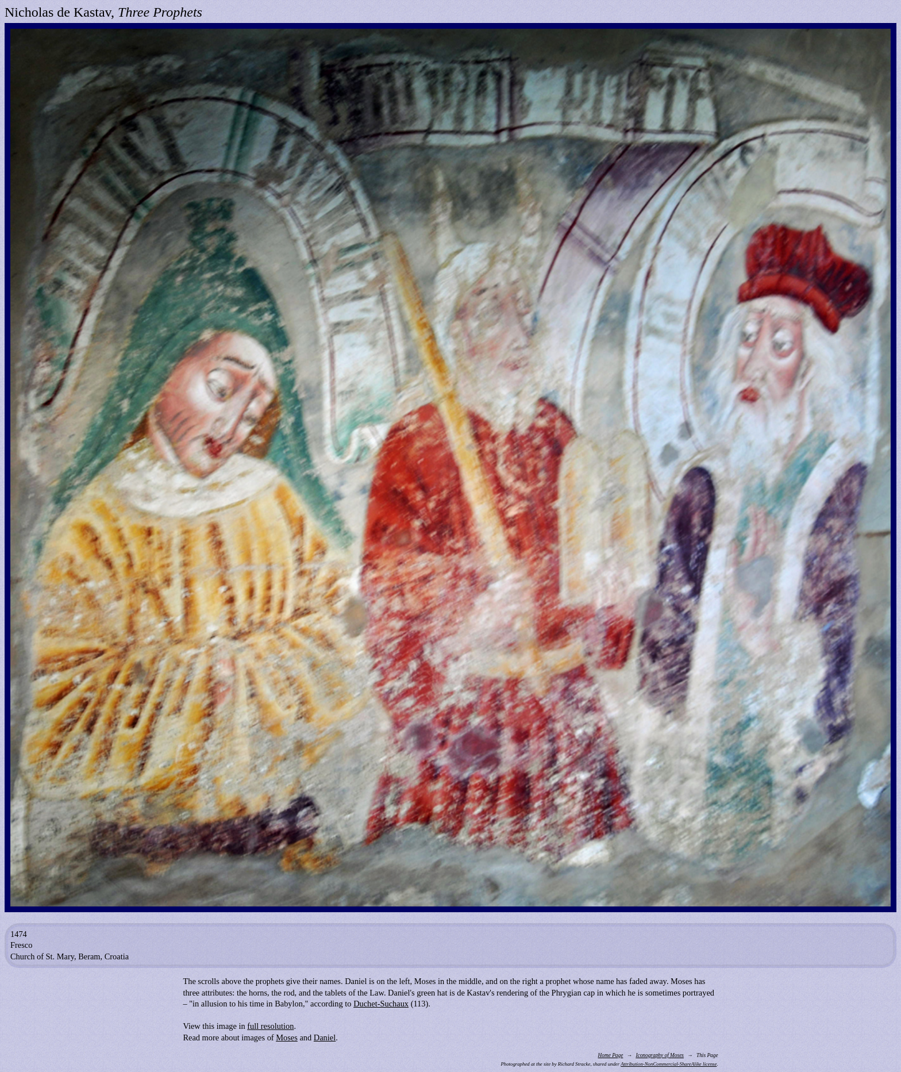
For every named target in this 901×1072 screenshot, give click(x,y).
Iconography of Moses (660, 1055)
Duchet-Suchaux (381, 1003)
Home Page (610, 1055)
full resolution (270, 1026)
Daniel (325, 1037)
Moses (287, 1037)
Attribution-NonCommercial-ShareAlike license (669, 1064)
